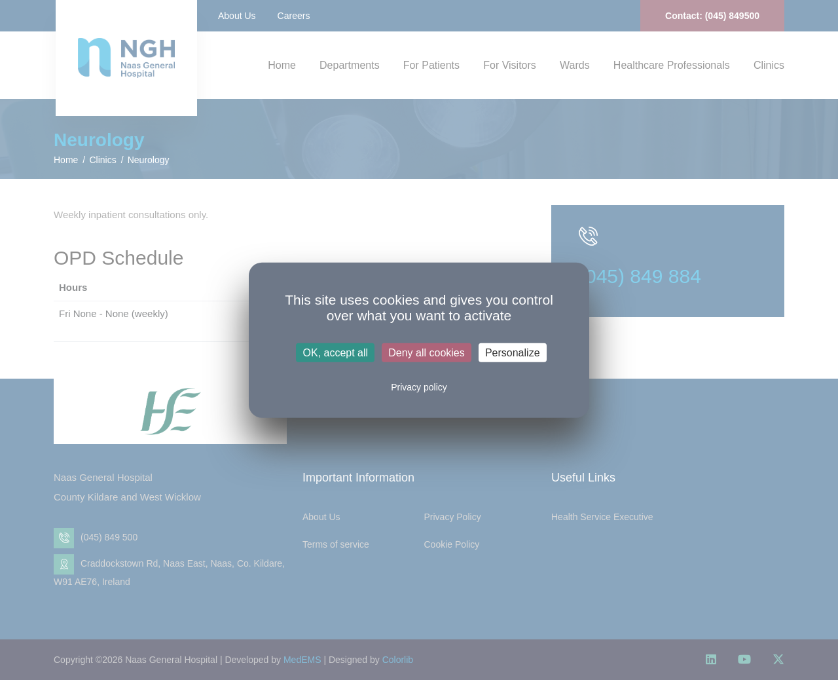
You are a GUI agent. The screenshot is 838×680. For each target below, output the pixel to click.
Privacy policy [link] (419, 387)
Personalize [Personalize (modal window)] (512, 352)
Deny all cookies (426, 352)
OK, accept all (335, 352)
